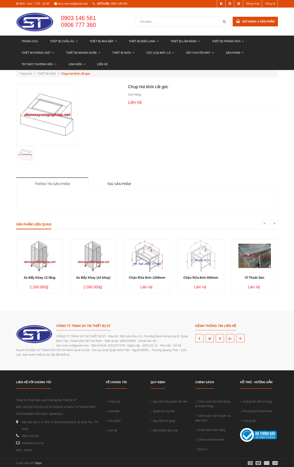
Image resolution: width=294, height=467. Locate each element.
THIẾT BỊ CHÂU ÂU (64, 41)
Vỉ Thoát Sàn (254, 277)
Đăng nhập (253, 3)
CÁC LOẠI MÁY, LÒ (160, 52)
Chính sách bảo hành (209, 439)
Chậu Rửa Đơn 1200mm (147, 277)
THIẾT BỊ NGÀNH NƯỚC (83, 52)
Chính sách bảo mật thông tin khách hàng (212, 404)
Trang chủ (30, 41)
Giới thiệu (113, 411)
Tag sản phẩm (119, 184)
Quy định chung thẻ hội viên (168, 401)
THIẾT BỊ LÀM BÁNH (185, 41)
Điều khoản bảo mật (164, 430)
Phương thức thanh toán (256, 411)
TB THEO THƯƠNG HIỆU (39, 64)
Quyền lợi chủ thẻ (162, 411)
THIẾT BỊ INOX (46, 73)
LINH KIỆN (77, 64)
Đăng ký (270, 3)
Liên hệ (102, 64)
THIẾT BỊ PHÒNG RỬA (228, 41)
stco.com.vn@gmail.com (73, 3)
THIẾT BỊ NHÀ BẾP (103, 41)
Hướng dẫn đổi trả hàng (256, 401)
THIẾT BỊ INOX (123, 52)
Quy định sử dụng (162, 420)
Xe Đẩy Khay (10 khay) (93, 277)
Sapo (38, 463)
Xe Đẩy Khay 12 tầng (39, 277)
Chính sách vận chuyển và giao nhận (212, 418)
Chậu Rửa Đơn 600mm (200, 277)
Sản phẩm (235, 52)
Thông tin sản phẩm (52, 184)
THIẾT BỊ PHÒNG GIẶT (38, 52)
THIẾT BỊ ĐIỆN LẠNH (143, 41)
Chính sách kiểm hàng (210, 430)
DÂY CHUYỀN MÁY (200, 52)
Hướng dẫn (248, 420)
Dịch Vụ (201, 449)
